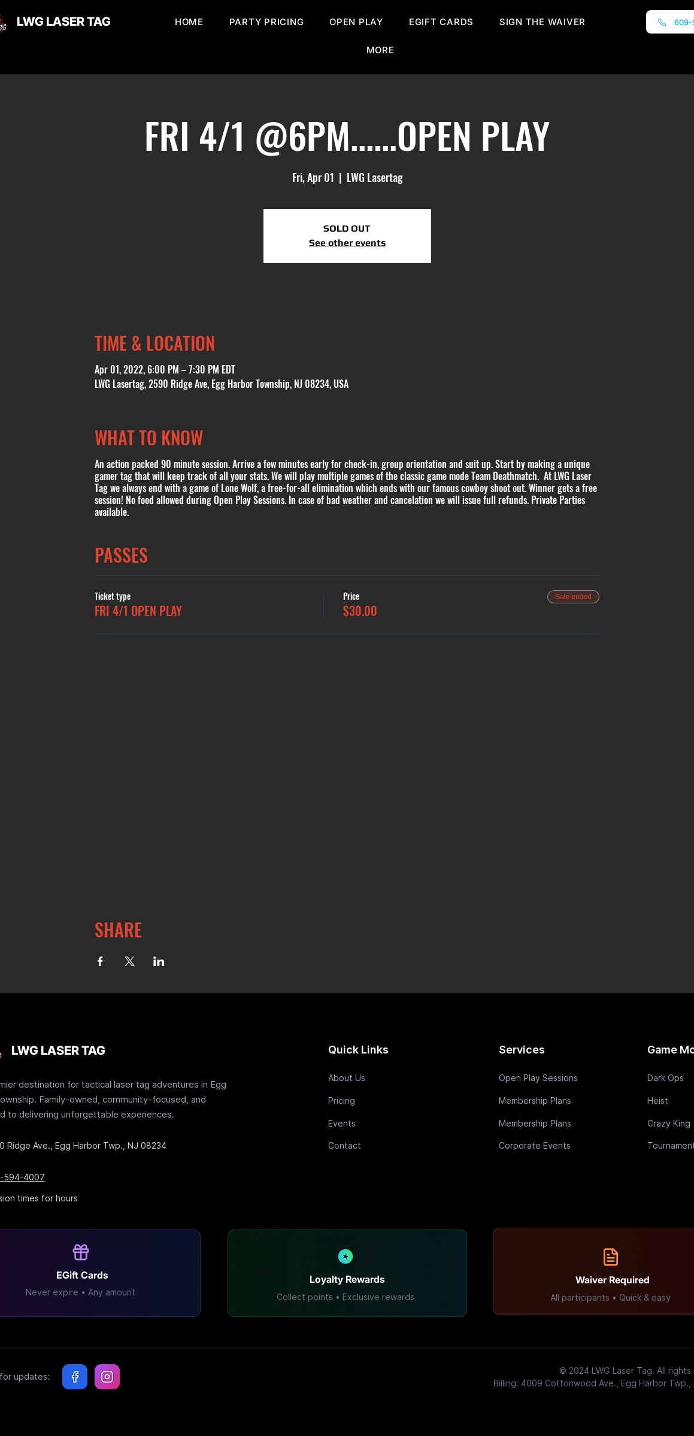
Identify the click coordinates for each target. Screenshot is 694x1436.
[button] (380, 50)
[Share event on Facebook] (100, 961)
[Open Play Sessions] (541, 1077)
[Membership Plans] (541, 1100)
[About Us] (370, 1077)
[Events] (370, 1123)
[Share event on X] (129, 961)
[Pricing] (370, 1100)
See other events (347, 242)
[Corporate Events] (541, 1145)
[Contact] (370, 1145)
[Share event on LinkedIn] (159, 961)
